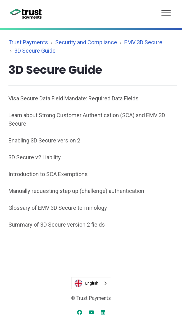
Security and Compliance (86, 42)
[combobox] (91, 283)
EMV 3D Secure (143, 42)
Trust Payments (28, 42)
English (86, 283)
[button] (166, 11)
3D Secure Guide (35, 50)
